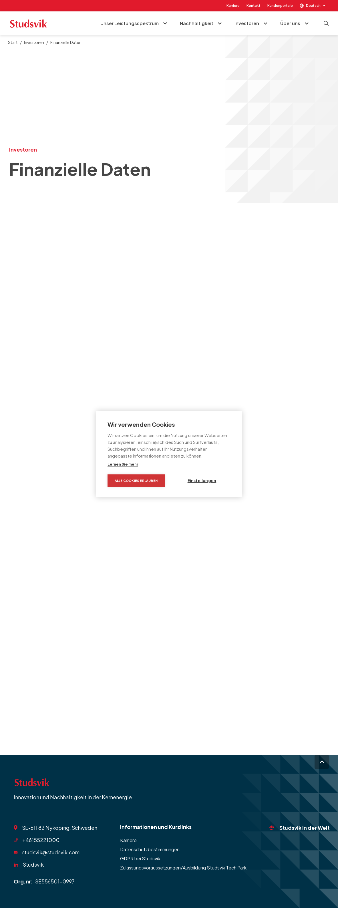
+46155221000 (40, 840)
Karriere (233, 5)
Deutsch (313, 5)
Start (13, 42)
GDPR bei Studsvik (140, 858)
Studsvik (33, 864)
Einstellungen (202, 480)
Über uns (290, 23)
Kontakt (253, 5)
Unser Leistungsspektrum (129, 23)
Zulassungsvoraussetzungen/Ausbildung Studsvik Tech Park (183, 868)
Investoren (246, 23)
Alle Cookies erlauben (136, 480)
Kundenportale (280, 5)
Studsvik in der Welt (304, 827)
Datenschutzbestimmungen (150, 849)
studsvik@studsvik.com (50, 852)
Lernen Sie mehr (123, 464)
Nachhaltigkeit (196, 23)
